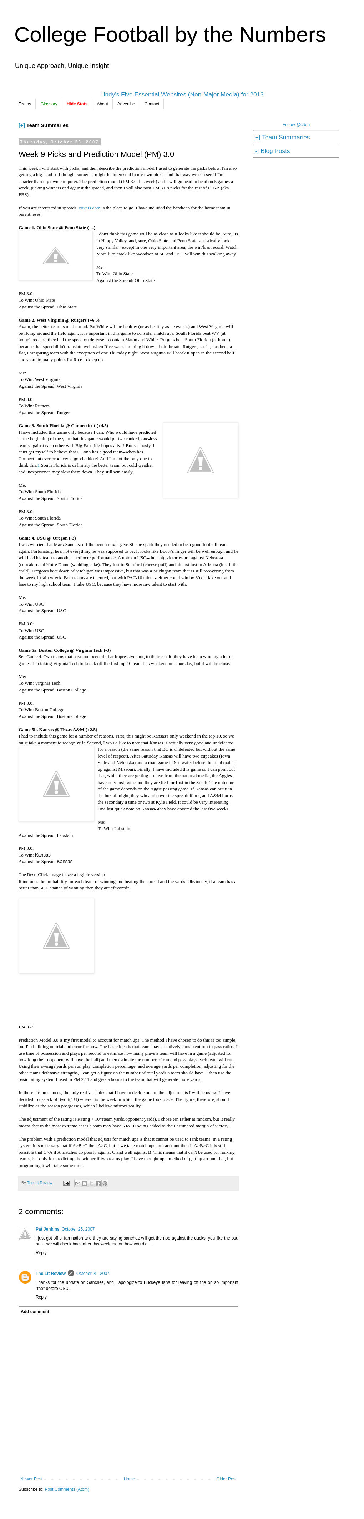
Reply (41, 1252)
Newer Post (31, 1478)
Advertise (126, 103)
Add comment (35, 1311)
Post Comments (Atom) (67, 1489)
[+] (22, 125)
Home (129, 1478)
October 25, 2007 (78, 1229)
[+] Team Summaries (281, 137)
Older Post (226, 1478)
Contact (152, 103)
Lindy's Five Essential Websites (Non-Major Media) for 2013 (182, 94)
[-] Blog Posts (271, 150)
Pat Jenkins (48, 1229)
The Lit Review (51, 1273)
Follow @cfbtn (296, 124)
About (102, 103)
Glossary (48, 103)
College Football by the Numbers (170, 34)
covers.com (89, 207)
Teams (25, 103)
